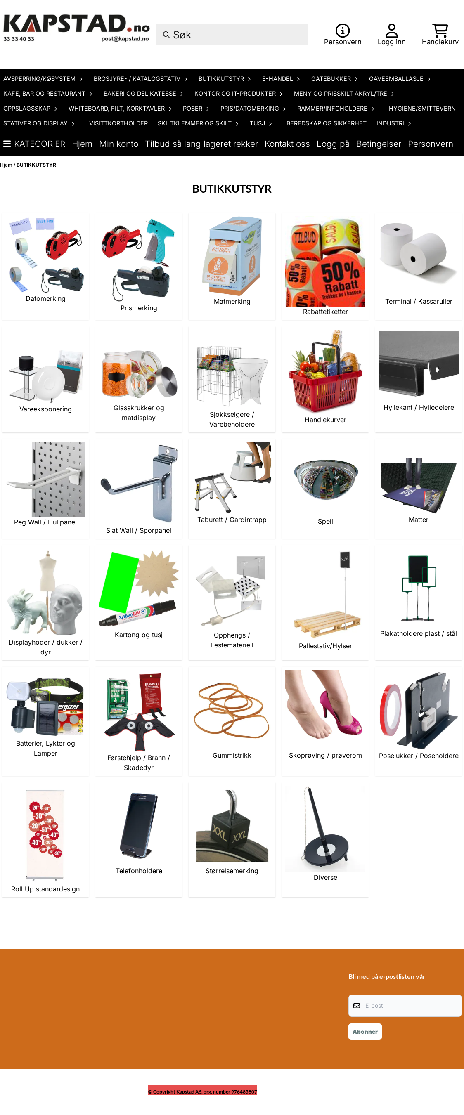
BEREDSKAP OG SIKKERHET (326, 123)
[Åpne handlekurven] (440, 34)
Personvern (430, 144)
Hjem (82, 144)
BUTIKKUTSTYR (36, 165)
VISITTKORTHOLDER (118, 123)
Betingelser (378, 144)
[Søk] (232, 34)
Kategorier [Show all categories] (34, 144)
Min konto (118, 144)
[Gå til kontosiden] (343, 34)
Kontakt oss (287, 144)
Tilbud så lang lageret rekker (201, 144)
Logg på (333, 144)
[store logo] (77, 35)
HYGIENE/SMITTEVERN (422, 108)
